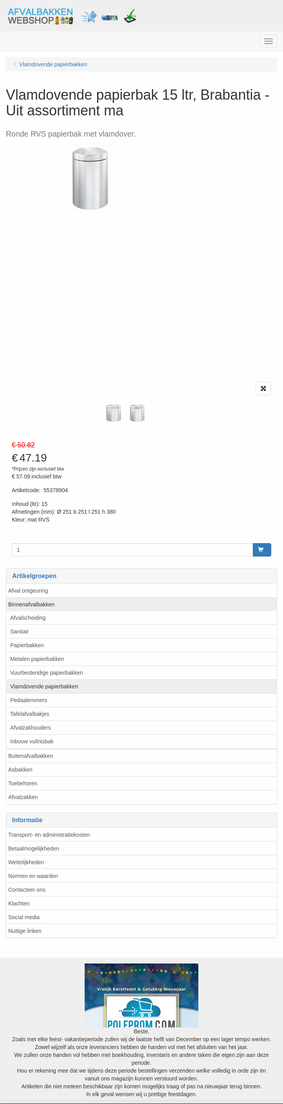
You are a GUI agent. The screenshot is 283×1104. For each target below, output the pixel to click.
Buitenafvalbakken (30, 756)
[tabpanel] (114, 413)
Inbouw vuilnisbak (32, 741)
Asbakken (20, 769)
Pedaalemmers (28, 700)
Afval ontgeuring (28, 591)
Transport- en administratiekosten (49, 835)
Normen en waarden (33, 876)
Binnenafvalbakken (31, 604)
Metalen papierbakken (37, 659)
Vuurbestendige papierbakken (46, 673)
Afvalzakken (23, 797)
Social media (24, 917)
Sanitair (19, 631)
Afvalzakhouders (30, 727)
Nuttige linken (25, 931)
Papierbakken (27, 645)
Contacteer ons (26, 890)
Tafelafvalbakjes (29, 714)
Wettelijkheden (26, 862)
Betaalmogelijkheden (33, 848)
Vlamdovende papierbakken (44, 686)
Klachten (18, 903)
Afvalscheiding (27, 618)
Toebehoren (22, 783)
